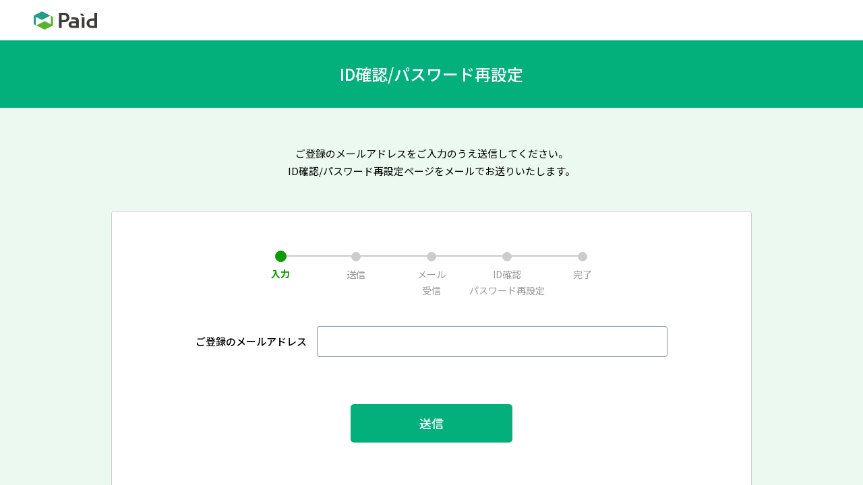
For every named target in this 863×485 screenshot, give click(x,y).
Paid (65, 20)
